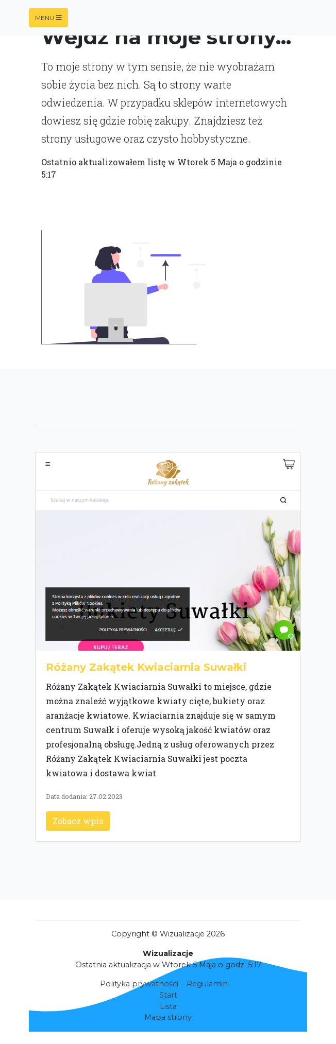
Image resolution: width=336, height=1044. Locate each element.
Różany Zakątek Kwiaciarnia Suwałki (146, 667)
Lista (168, 1006)
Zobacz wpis (78, 820)
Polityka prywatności (139, 983)
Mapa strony (168, 1017)
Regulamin (207, 983)
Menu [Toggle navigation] (48, 18)
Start (168, 995)
